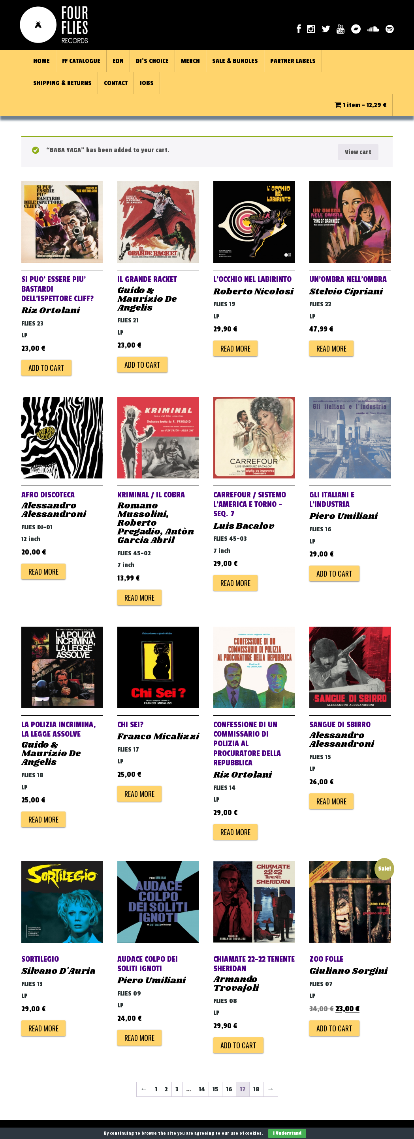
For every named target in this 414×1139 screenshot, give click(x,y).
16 (229, 1089)
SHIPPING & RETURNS (62, 83)
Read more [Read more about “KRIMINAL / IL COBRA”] (139, 597)
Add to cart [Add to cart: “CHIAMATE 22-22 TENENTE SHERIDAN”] (238, 1045)
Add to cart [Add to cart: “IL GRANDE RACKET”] (142, 364)
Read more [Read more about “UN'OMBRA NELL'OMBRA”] (331, 348)
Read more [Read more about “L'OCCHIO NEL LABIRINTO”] (235, 348)
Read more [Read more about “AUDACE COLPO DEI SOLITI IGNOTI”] (139, 1038)
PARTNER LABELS (293, 61)
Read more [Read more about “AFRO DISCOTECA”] (43, 571)
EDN (118, 61)
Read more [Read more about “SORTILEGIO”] (43, 1028)
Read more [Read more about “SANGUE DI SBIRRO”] (331, 801)
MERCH (190, 61)
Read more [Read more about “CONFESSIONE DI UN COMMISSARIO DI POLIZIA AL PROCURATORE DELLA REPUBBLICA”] (235, 832)
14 (202, 1089)
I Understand (287, 1133)
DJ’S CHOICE (152, 61)
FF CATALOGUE (81, 61)
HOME (41, 61)
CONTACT (116, 83)
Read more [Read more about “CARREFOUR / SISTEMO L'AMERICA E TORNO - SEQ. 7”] (235, 583)
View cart (358, 152)
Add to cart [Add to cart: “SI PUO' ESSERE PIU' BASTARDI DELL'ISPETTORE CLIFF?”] (46, 368)
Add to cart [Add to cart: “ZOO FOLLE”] (334, 1028)
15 (215, 1089)
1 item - (360, 105)
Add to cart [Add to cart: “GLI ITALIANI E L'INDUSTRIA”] (334, 573)
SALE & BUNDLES (235, 61)
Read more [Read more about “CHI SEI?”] (139, 794)
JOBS (147, 83)
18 (256, 1089)
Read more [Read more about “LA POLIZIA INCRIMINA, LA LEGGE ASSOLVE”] (43, 819)
